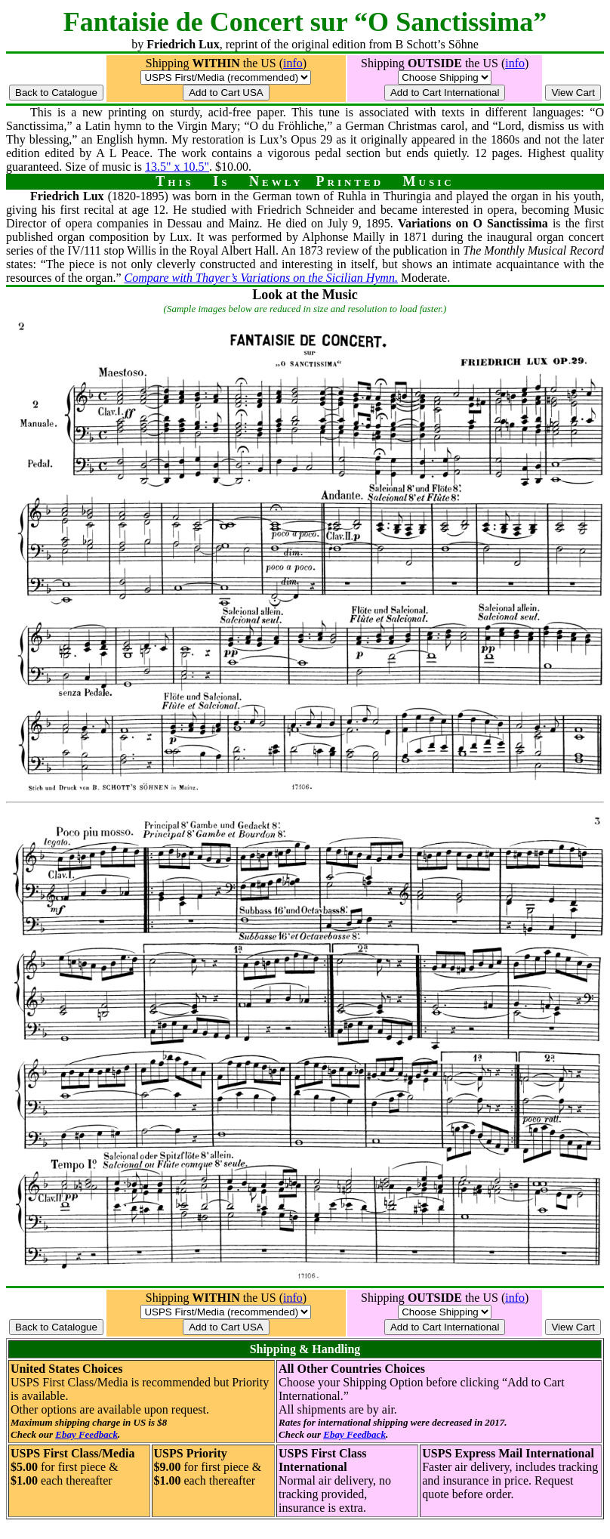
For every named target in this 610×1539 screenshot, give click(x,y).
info (293, 63)
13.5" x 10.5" (177, 166)
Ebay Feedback (86, 1434)
